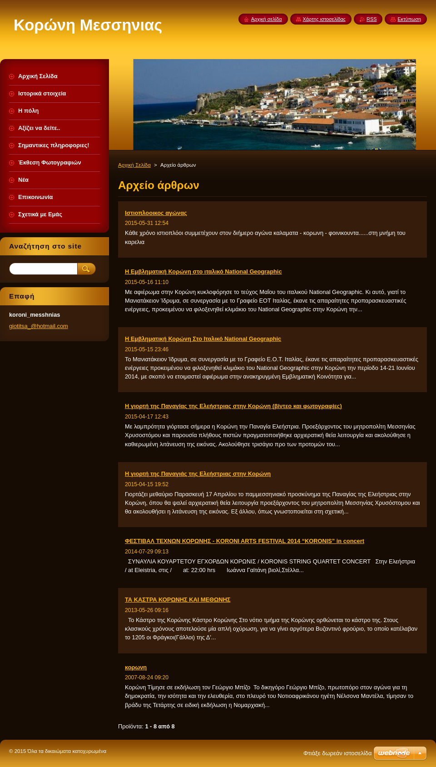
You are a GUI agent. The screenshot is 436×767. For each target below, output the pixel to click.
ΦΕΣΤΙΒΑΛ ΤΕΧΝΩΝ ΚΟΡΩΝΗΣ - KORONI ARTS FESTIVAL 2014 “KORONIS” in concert (244, 541)
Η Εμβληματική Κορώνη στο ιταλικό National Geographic (203, 271)
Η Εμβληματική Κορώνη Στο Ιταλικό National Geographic (203, 338)
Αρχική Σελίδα (134, 165)
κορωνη (136, 667)
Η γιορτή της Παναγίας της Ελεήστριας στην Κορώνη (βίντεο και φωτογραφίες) (233, 406)
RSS (372, 19)
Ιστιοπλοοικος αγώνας (156, 212)
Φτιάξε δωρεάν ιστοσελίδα (337, 753)
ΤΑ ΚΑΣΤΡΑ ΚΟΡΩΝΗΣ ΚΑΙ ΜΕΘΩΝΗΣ (177, 599)
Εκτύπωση (409, 19)
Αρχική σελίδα (266, 19)
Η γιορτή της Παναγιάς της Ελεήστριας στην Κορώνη (198, 473)
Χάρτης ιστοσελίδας (324, 19)
